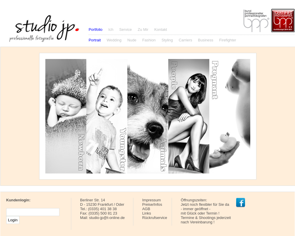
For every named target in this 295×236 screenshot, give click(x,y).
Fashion (149, 40)
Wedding (114, 40)
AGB (146, 209)
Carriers (185, 40)
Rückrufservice (154, 217)
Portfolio (95, 29)
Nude (132, 40)
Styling (167, 40)
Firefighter (227, 40)
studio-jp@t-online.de (107, 217)
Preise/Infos (152, 204)
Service (125, 29)
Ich (110, 29)
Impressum (151, 200)
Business (205, 40)
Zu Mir (143, 29)
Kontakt (160, 29)
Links (146, 213)
